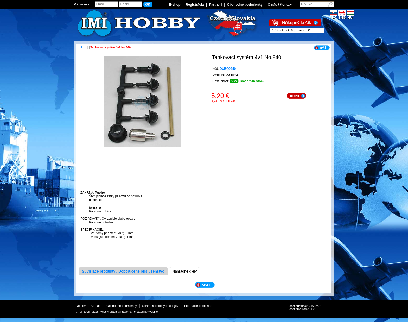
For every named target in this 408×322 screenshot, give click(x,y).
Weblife (153, 311)
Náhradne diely (184, 271)
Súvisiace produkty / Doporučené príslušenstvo (123, 271)
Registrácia (195, 5)
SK (333, 16)
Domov (81, 306)
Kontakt (96, 306)
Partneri (215, 5)
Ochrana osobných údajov (160, 306)
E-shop (175, 5)
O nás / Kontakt (280, 5)
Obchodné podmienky (245, 5)
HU (350, 16)
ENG (342, 16)
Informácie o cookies (197, 306)
